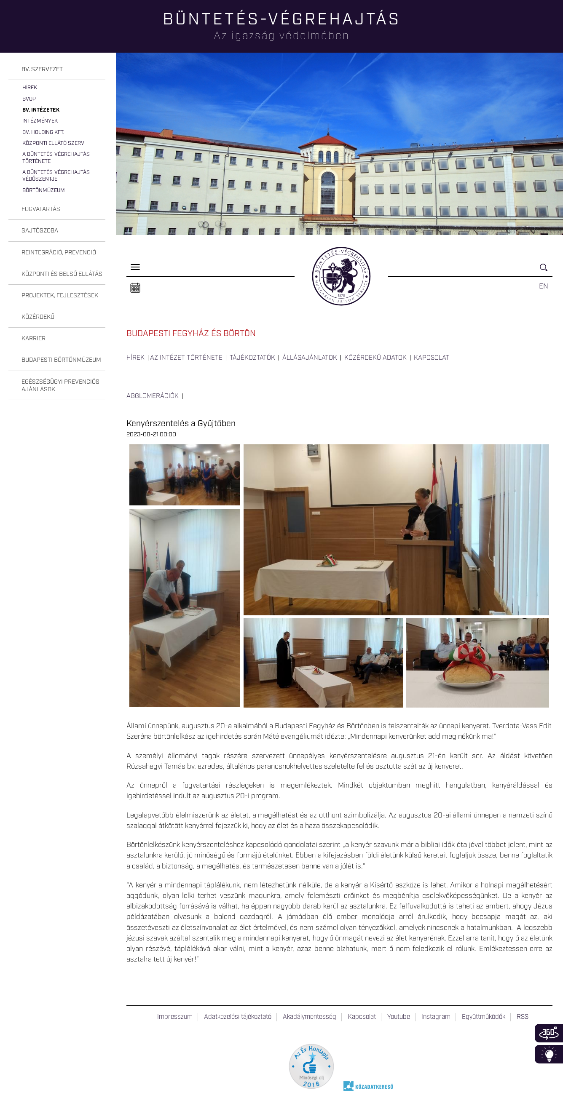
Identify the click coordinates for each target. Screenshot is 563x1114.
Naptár (135, 288)
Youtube (398, 1017)
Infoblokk (549, 1054)
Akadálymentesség (309, 1017)
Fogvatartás (40, 209)
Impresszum (175, 1017)
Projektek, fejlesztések (59, 295)
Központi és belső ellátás (61, 274)
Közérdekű (37, 317)
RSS (522, 1017)
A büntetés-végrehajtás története (56, 158)
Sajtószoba (39, 231)
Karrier (33, 338)
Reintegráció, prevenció (58, 252)
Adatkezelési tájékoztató (237, 1017)
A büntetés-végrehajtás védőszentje (56, 176)
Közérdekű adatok (375, 358)
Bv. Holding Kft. (43, 132)
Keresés (546, 271)
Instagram (435, 1017)
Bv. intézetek (40, 110)
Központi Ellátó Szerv (53, 143)
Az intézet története (186, 358)
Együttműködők (483, 1017)
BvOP (29, 99)
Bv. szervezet (42, 69)
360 (549, 1033)
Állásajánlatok (309, 358)
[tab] (56, 69)
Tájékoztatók (252, 358)
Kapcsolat (431, 358)
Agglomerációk (152, 396)
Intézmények (40, 121)
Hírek (29, 87)
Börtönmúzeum (43, 190)
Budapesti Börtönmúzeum (61, 360)
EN (543, 286)
